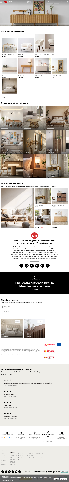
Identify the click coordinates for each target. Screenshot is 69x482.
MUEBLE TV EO (5, 75)
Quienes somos (13, 455)
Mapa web (3, 464)
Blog (37, 3)
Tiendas (33, 3)
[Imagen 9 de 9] (57, 167)
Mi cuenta (20, 453)
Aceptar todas (56, 479)
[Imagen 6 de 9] (57, 143)
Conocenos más (34, 262)
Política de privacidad (12, 462)
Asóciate (23, 3)
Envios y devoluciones (4, 456)
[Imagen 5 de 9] (34, 143)
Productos (16, 3)
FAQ (2, 462)
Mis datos (20, 457)
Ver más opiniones (6, 375)
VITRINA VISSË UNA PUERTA (58, 75)
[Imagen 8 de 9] (34, 167)
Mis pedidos (21, 455)
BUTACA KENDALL (22, 54)
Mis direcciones (22, 459)
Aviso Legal (12, 459)
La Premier (7, 335)
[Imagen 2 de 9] (34, 119)
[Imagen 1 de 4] (34, 13)
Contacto (41, 3)
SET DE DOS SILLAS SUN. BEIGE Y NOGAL (44, 54)
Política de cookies (12, 465)
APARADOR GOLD (39, 75)
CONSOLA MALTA (39, 206)
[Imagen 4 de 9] (11, 143)
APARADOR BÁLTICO (57, 227)
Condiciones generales (4, 459)
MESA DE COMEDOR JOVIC (8, 54)
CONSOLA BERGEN (22, 75)
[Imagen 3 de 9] (57, 119)
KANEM (28, 335)
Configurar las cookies (7, 480)
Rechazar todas (63, 479)
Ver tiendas (34, 290)
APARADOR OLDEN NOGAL (58, 206)
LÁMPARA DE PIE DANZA (40, 227)
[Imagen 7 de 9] (11, 167)
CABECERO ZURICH (6, 96)
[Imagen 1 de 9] (11, 119)
